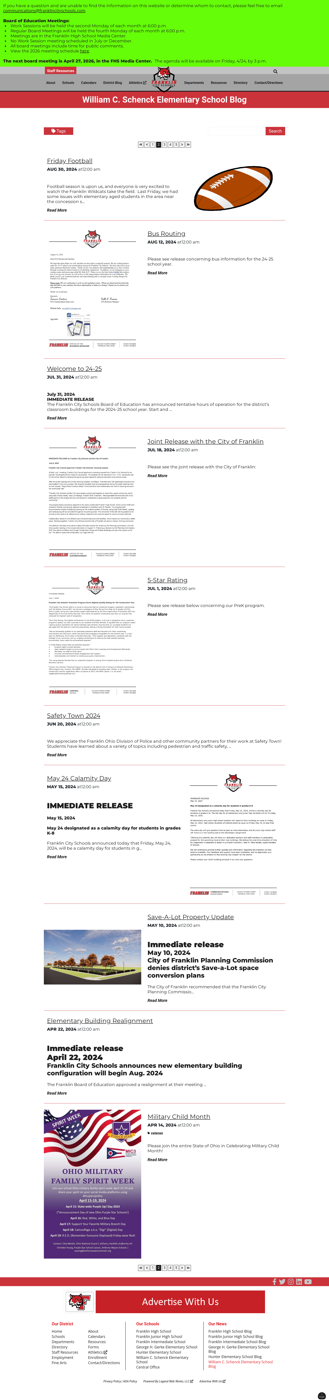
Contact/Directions (269, 83)
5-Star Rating (168, 581)
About (50, 83)
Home (57, 1333)
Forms (93, 1349)
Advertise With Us (213, 1388)
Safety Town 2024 (74, 716)
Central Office (148, 1374)
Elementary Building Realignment (101, 1022)
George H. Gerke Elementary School (161, 1351)
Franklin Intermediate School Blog (238, 1344)
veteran (155, 1135)
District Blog (112, 83)
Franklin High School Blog (230, 1333)
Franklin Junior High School (159, 1338)
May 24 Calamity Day (80, 779)
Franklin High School (154, 1333)
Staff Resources (60, 71)
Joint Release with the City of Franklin (207, 442)
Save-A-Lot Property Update (192, 918)
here (84, 51)
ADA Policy (130, 1388)
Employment (63, 1360)
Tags (58, 131)
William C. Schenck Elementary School (163, 1367)
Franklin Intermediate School (161, 1344)
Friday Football (70, 161)
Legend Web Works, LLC (176, 1388)
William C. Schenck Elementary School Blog (241, 1367)
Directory (241, 83)
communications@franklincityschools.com (44, 10)
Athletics (137, 83)
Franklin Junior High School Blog (236, 1338)
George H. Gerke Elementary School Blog (239, 1351)
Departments (194, 83)
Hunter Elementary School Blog (235, 1359)
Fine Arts (59, 1365)
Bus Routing (167, 234)
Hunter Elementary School (159, 1359)
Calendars (89, 83)
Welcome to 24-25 (75, 369)
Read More (57, 210)
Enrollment (98, 1360)
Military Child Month (180, 1118)
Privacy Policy (112, 1388)
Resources (219, 83)
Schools (68, 83)
